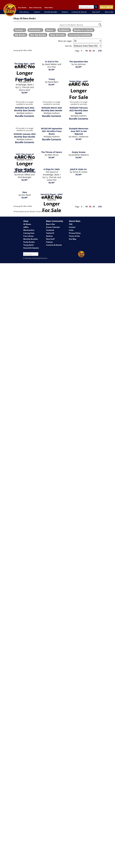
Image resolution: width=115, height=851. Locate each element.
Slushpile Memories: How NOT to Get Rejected (79, 131)
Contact (72, 227)
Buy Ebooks (22, 7)
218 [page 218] (100, 50)
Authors (37, 12)
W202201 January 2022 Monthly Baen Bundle (25, 135)
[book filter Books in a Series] (83, 30)
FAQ (70, 224)
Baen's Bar (109, 12)
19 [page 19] (86, 50)
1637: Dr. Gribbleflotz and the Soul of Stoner (25, 170)
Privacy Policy (75, 233)
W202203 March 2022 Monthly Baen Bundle (51, 109)
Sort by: (68, 46)
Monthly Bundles (50, 12)
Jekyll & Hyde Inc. (78, 169)
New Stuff (96, 12)
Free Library (24, 12)
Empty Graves (78, 152)
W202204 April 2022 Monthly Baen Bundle (24, 109)
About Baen (49, 7)
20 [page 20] (90, 50)
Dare (24, 192)
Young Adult (28, 245)
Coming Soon (28, 233)
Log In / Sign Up (106, 7)
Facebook (50, 230)
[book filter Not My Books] (38, 35)
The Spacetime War (78, 61)
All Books (27, 224)
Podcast (65, 12)
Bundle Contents (24, 116)
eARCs (26, 227)
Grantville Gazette (31, 248)
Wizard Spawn (25, 79)
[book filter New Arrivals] (57, 35)
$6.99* (52, 69)
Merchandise (28, 230)
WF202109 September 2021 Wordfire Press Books (51, 131)
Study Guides (29, 242)
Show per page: (65, 41)
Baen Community (35, 7)
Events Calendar (53, 227)
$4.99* (52, 157)
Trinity (52, 79)
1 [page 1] (81, 50)
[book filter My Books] (20, 35)
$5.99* (79, 139)
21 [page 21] (94, 50)
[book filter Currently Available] (80, 35)
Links (71, 230)
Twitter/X (50, 233)
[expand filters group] (19, 30)
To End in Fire (51, 61)
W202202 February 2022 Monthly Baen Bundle (78, 110)
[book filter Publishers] (64, 30)
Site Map (72, 239)
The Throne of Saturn (51, 152)
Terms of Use (74, 236)
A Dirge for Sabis (52, 169)
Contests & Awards (78, 12)
